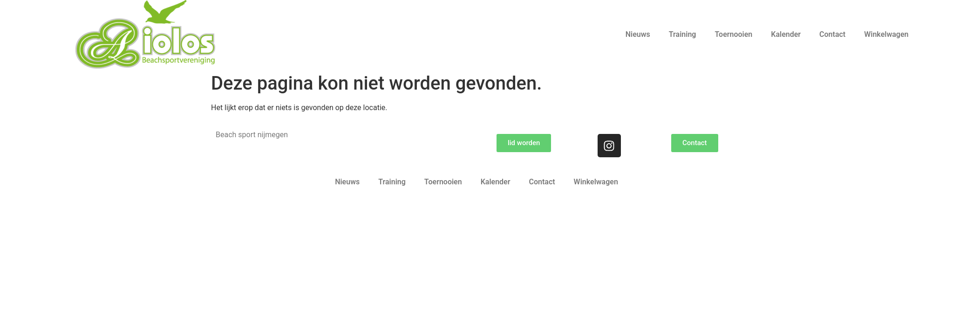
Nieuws (638, 34)
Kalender (786, 34)
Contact (832, 34)
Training (682, 34)
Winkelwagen (886, 34)
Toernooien (733, 34)
